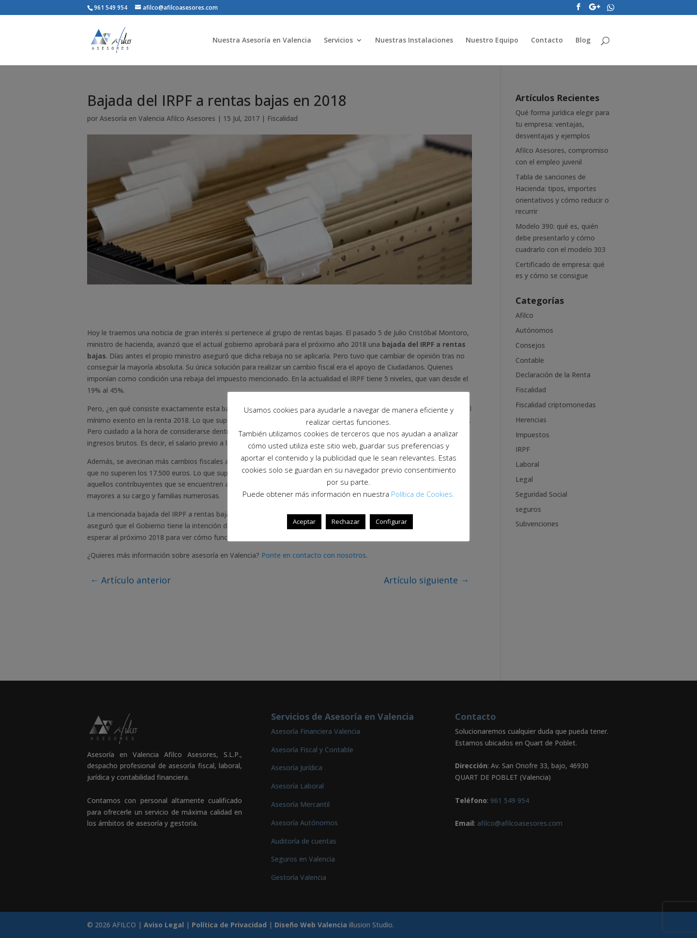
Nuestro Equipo (492, 41)
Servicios (338, 41)
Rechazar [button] (346, 521)
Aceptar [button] (304, 521)
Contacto (547, 41)
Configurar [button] (391, 521)
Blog (583, 41)
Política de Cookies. (423, 494)
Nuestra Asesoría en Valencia (261, 41)
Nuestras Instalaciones (414, 41)
